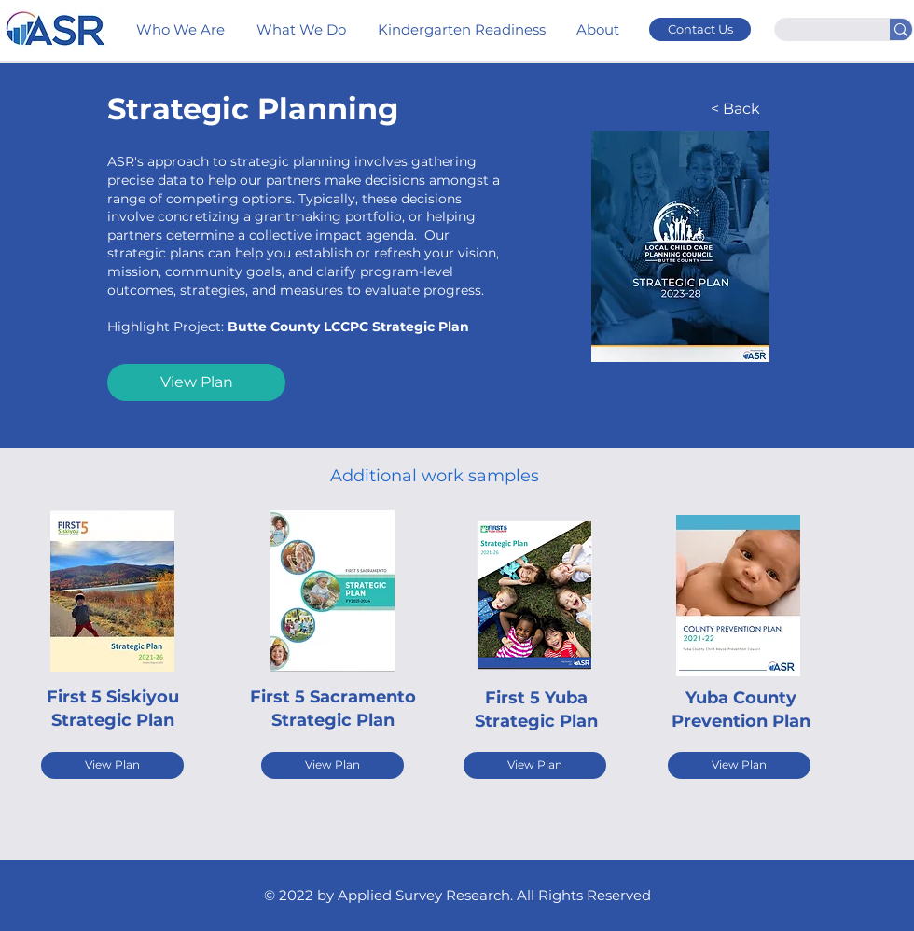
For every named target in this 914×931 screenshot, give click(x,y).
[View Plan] (196, 382)
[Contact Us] (700, 29)
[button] (599, 29)
